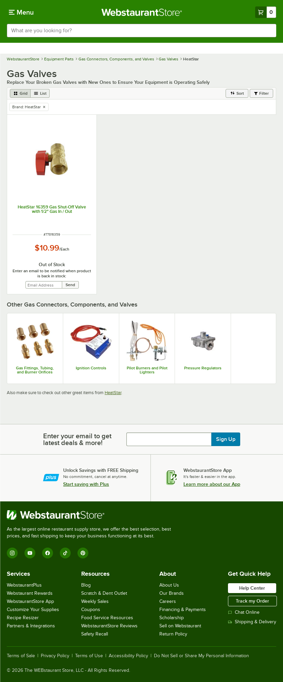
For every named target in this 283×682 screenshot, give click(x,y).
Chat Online (244, 612)
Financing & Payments (182, 609)
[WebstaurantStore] (92, 515)
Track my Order (252, 601)
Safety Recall (94, 634)
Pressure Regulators (203, 368)
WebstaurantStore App (30, 601)
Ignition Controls (91, 368)
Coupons (90, 609)
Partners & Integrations (31, 625)
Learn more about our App (211, 484)
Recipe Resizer (23, 617)
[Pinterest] (82, 553)
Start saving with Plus (86, 484)
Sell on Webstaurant (180, 625)
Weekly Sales (95, 601)
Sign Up (225, 439)
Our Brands (171, 593)
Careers (167, 601)
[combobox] (141, 30)
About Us (169, 585)
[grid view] (20, 93)
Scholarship (171, 617)
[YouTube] (29, 553)
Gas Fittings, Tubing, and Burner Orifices (35, 370)
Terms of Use (89, 655)
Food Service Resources (107, 617)
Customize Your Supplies (33, 609)
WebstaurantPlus (24, 585)
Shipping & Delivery (252, 621)
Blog (86, 585)
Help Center (252, 588)
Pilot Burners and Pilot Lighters (147, 370)
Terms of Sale (21, 655)
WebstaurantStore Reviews (109, 625)
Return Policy (173, 634)
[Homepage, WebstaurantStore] (141, 12)
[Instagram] (12, 553)
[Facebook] (47, 553)
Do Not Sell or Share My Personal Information (201, 655)
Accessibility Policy (128, 655)
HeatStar (113, 392)
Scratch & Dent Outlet (104, 593)
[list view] (40, 93)
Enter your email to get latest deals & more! (77, 439)
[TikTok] (65, 553)
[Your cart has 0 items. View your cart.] (265, 12)
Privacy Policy (55, 655)
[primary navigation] (21, 12)
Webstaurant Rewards (30, 593)
